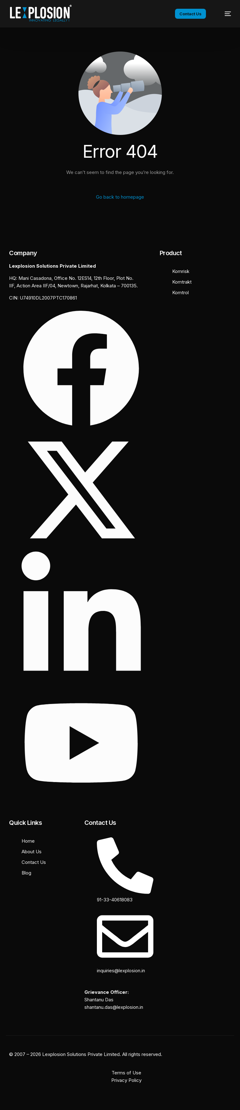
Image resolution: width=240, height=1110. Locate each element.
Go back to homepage (120, 197)
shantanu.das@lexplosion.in (113, 1007)
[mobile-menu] (224, 13)
